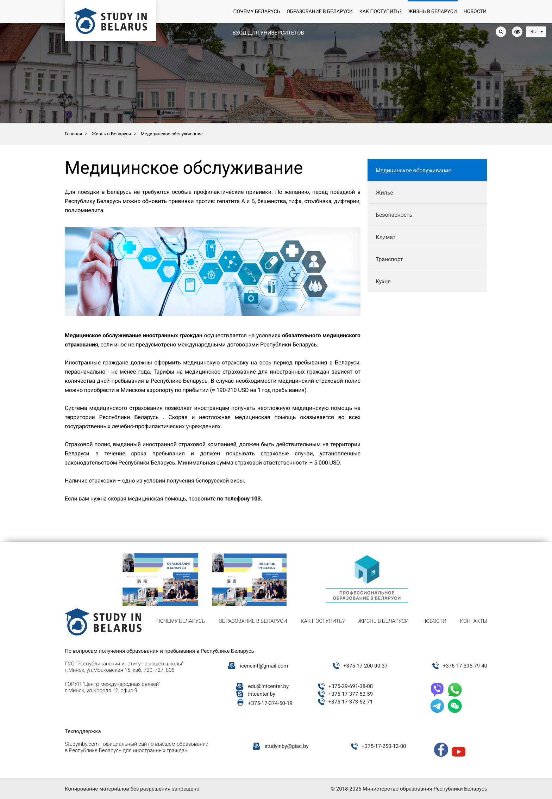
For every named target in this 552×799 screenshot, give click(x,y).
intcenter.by (261, 694)
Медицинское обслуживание (413, 170)
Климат (385, 237)
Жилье (384, 192)
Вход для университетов (268, 33)
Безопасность (394, 214)
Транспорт (389, 259)
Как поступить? (380, 11)
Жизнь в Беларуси (432, 11)
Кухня (383, 281)
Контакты (473, 621)
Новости (475, 11)
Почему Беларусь (256, 11)
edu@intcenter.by (268, 686)
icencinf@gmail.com (264, 666)
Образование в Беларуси (319, 11)
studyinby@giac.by (287, 746)
